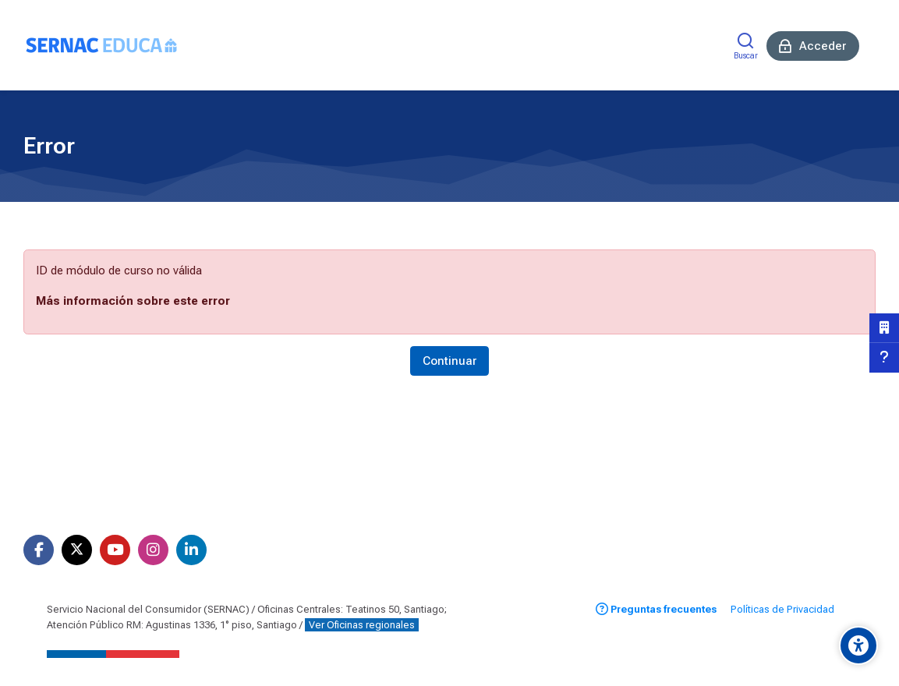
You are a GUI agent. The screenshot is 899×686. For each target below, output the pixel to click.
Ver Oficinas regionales (362, 625)
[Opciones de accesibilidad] (858, 645)
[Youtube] (115, 550)
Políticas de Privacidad (782, 609)
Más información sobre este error (133, 301)
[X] (77, 550)
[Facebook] (38, 550)
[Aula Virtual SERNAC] (101, 45)
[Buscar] (746, 46)
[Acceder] (812, 46)
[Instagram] (153, 550)
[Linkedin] (191, 550)
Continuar (449, 361)
